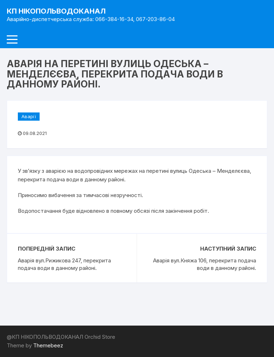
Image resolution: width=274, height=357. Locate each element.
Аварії (28, 116)
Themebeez (48, 345)
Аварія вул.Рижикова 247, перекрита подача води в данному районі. (64, 264)
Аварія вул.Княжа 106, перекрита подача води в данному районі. (204, 264)
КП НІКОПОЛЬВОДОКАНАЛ (56, 11)
